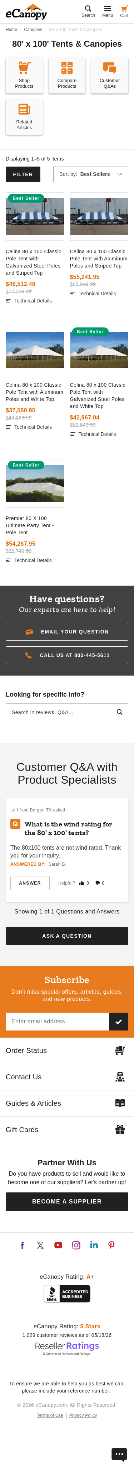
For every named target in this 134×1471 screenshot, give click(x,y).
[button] (67, 632)
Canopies (33, 29)
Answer (30, 883)
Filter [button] (23, 174)
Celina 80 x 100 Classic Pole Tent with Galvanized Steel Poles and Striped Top (33, 262)
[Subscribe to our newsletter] (118, 1021)
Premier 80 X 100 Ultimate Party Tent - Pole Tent (30, 525)
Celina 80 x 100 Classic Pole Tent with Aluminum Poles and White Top (34, 392)
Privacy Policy (83, 1415)
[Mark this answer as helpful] (81, 883)
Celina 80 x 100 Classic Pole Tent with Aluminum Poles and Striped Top (99, 259)
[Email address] (57, 1021)
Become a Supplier (67, 1201)
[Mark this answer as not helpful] (97, 883)
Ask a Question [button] (66, 936)
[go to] (35, 216)
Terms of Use (50, 1415)
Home (11, 29)
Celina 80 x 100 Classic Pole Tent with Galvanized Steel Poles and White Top (97, 395)
